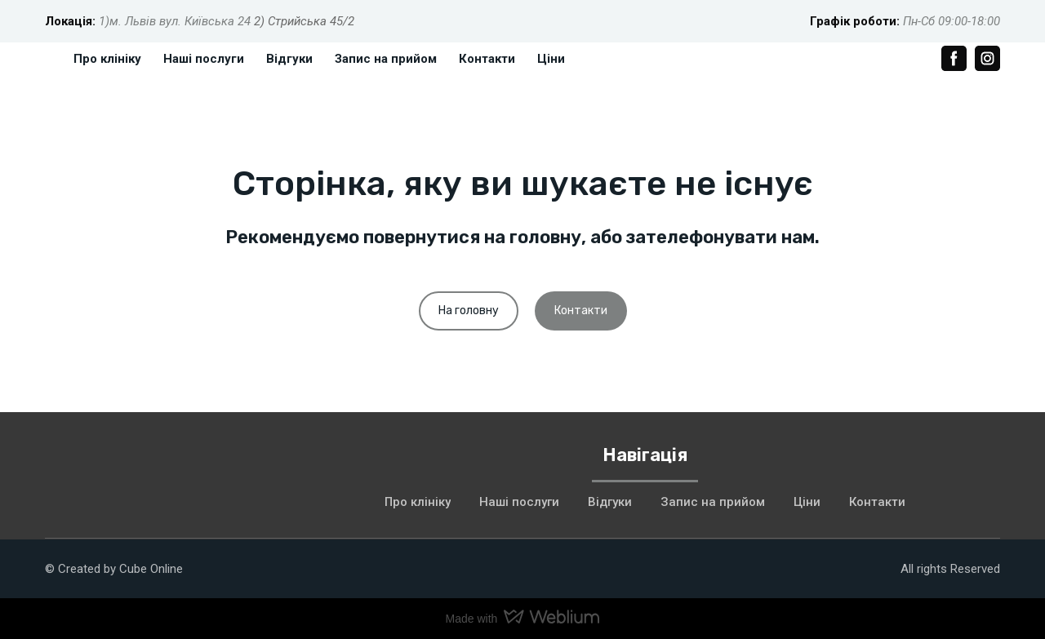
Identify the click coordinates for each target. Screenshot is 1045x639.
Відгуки (289, 58)
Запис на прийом (386, 58)
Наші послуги (203, 58)
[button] (954, 58)
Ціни (551, 58)
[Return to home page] (155, 475)
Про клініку (107, 58)
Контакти (487, 58)
